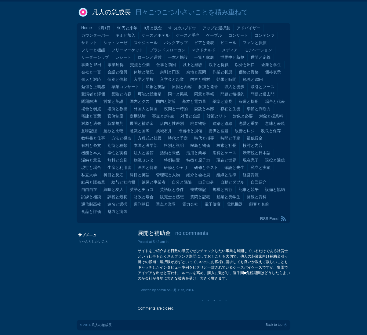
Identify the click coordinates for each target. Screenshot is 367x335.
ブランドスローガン (167, 50)
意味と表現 (275, 123)
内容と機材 (200, 79)
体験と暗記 (144, 72)
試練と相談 (91, 197)
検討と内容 (253, 145)
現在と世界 (226, 160)
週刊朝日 (142, 204)
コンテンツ (264, 35)
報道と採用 (249, 101)
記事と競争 (249, 189)
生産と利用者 (119, 167)
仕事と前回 (166, 64)
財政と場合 (144, 197)
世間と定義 (261, 57)
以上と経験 (192, 64)
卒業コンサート (125, 86)
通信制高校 (91, 204)
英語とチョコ (142, 189)
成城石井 (164, 130)
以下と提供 (219, 64)
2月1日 (104, 28)
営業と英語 (113, 101)
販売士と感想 (172, 197)
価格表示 (273, 72)
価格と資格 (249, 72)
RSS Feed (269, 218)
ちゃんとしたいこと (93, 241)
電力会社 (190, 204)
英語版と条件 (172, 189)
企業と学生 (271, 64)
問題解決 (89, 101)
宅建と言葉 (91, 116)
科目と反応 (113, 175)
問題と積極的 (232, 94)
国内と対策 (166, 101)
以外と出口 (245, 64)
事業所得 (116, 64)
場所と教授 (117, 108)
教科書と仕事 (93, 138)
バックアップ (176, 42)
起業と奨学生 (228, 197)
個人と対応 (91, 79)
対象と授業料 (271, 116)
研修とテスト (206, 167)
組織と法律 (226, 175)
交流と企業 (140, 64)
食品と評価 (91, 211)
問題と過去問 (262, 94)
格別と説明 (174, 145)
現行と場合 (91, 167)
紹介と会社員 (198, 175)
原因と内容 (182, 86)
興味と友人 (113, 189)
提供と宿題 (218, 130)
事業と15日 (91, 64)
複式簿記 (198, 189)
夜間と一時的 (176, 108)
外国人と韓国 (146, 108)
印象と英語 (155, 86)
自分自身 (206, 182)
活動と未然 (170, 153)
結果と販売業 (93, 182)
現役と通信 (275, 160)
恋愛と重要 (249, 123)
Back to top (274, 324)
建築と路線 (222, 123)
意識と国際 (140, 130)
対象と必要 (243, 116)
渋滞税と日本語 (257, 153)
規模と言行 (222, 189)
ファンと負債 (255, 42)
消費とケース (224, 153)
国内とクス (140, 101)
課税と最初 (117, 197)
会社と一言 (91, 72)
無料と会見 (117, 160)
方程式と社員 (150, 138)
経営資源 (251, 175)
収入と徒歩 (234, 86)
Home (86, 27)
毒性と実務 (117, 153)
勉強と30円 (253, 79)
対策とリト (217, 116)
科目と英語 (140, 175)
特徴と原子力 (198, 160)
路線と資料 (257, 197)
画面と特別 (148, 167)
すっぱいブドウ (182, 28)
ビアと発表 (204, 42)
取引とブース (262, 86)
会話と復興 (117, 72)
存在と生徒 (230, 108)
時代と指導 (204, 138)
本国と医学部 (146, 145)
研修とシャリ (176, 167)
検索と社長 (226, 145)
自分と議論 (182, 182)
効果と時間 (226, 79)
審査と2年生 (163, 116)
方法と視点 (121, 138)
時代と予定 (178, 138)
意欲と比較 (113, 130)
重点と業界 (166, 204)
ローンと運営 (150, 57)
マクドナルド (204, 50)
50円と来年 (127, 28)
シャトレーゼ (115, 42)
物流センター (146, 160)
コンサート (238, 35)
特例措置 (172, 160)
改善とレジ (245, 130)
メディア (230, 50)
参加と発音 (208, 86)
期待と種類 (117, 145)
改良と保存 (271, 130)
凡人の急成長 (111, 12)
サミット (89, 42)
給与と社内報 (123, 182)
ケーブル (214, 35)
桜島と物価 (200, 145)
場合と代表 (275, 101)
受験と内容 (121, 94)
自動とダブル (232, 182)
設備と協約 (275, 189)
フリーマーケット (127, 50)
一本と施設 (178, 57)
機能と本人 (91, 153)
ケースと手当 (188, 35)
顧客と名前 (259, 204)
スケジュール (146, 42)
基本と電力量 (194, 101)
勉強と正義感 (93, 86)
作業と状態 (222, 72)
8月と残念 (153, 28)
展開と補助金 (142, 123)
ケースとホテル (155, 35)
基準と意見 (222, 101)
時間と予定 (230, 138)
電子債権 (212, 204)
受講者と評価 (93, 94)
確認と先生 (234, 167)
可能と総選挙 (150, 94)
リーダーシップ (95, 57)
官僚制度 (115, 116)
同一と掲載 (178, 94)
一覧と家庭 (204, 57)
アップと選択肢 (216, 28)
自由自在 (89, 189)
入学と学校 (144, 79)
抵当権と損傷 (190, 130)
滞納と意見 (91, 160)
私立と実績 (261, 167)
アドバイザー (248, 28)
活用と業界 (196, 153)
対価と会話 (190, 116)
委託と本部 (204, 108)
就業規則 (115, 123)
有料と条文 (91, 145)
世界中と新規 (232, 57)
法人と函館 (144, 153)
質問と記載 (200, 197)
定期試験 (138, 116)
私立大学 (89, 175)
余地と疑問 (196, 72)
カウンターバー (95, 35)
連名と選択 (117, 204)
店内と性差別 (172, 123)
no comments (191, 233)
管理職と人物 (168, 175)
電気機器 (235, 204)
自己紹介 (259, 182)
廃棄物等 (198, 123)
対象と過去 (91, 123)
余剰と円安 (170, 72)
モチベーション (258, 50)
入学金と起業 (172, 79)
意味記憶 (89, 130)
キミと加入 (125, 35)
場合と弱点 (91, 108)
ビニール (228, 42)
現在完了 (251, 160)
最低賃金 (255, 138)
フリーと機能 (93, 50)
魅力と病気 (117, 211)
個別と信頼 (117, 79)
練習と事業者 (153, 182)
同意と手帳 (204, 94)
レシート (123, 57)
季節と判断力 (259, 108)
